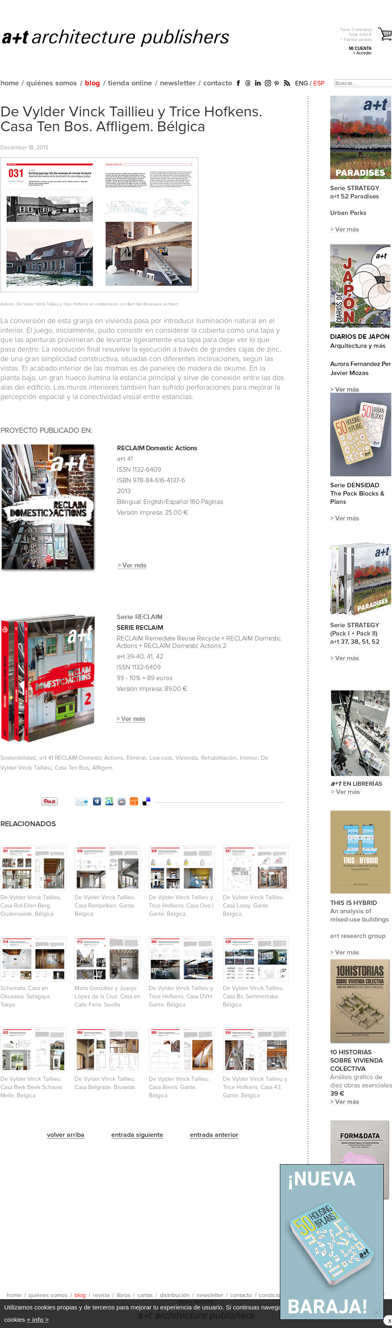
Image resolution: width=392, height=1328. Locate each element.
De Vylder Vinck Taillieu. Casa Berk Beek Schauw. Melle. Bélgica (31, 1087)
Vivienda (186, 758)
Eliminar (136, 758)
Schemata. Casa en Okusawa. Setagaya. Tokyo (25, 996)
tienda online (130, 83)
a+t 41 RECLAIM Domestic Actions (81, 758)
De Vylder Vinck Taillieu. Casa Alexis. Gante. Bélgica (179, 1087)
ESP (318, 83)
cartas (145, 1295)
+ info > (38, 1319)
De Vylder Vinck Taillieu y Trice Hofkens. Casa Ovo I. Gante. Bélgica (182, 906)
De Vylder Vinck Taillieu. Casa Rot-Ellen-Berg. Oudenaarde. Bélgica (30, 906)
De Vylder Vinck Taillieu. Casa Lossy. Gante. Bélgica (253, 906)
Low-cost (161, 758)
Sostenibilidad (17, 758)
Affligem (102, 768)
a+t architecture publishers (125, 37)
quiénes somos (51, 83)
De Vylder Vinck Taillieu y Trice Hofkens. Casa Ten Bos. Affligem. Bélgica (131, 120)
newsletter (177, 83)
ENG (301, 83)
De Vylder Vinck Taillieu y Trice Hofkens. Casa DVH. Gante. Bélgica (181, 996)
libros (124, 1295)
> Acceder (362, 53)
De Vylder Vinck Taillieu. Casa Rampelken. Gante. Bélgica (105, 906)
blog (92, 83)
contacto (217, 83)
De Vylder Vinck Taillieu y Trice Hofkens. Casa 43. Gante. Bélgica (255, 1087)
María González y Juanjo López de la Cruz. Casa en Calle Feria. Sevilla (108, 996)
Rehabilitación (218, 758)
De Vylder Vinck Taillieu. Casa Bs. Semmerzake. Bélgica (253, 996)
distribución (175, 1295)
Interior (248, 758)
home (9, 83)
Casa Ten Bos (72, 768)
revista (101, 1295)
